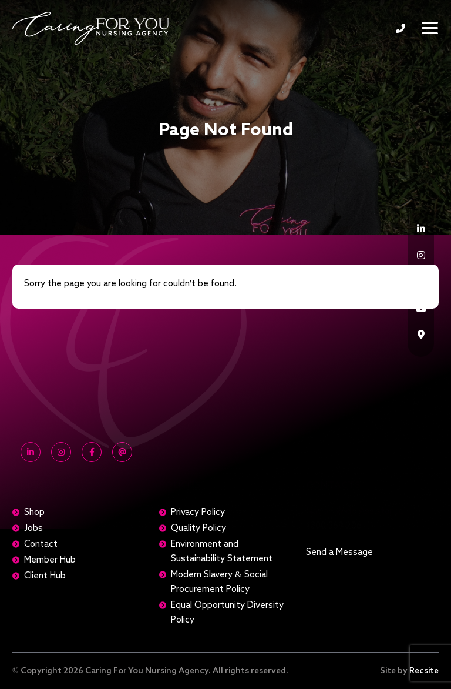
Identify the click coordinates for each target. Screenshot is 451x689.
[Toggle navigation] (430, 28)
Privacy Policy (198, 512)
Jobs (33, 528)
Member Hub (50, 560)
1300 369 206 (400, 28)
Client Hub (45, 575)
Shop (34, 512)
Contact (41, 544)
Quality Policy (198, 528)
